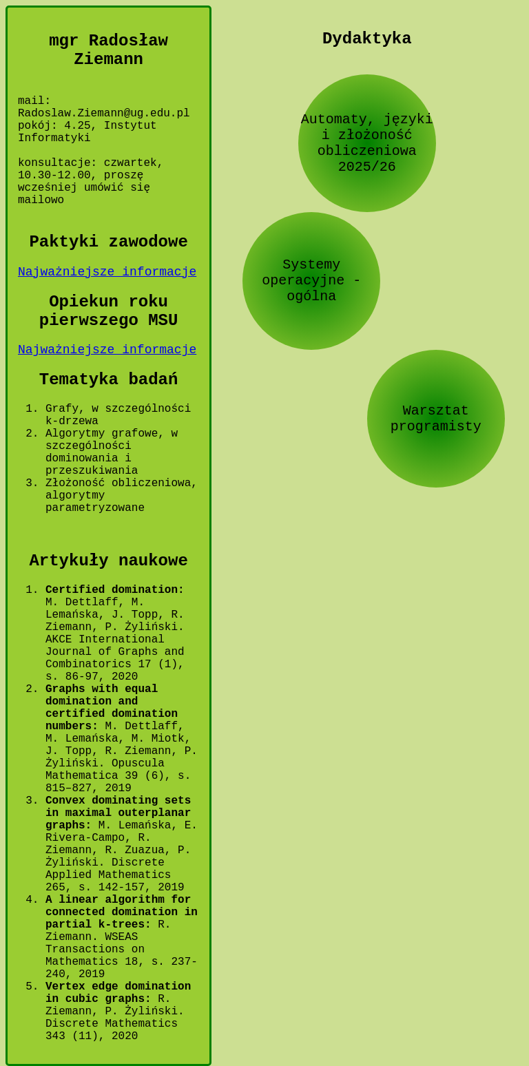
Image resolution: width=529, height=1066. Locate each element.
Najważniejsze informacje (107, 272)
